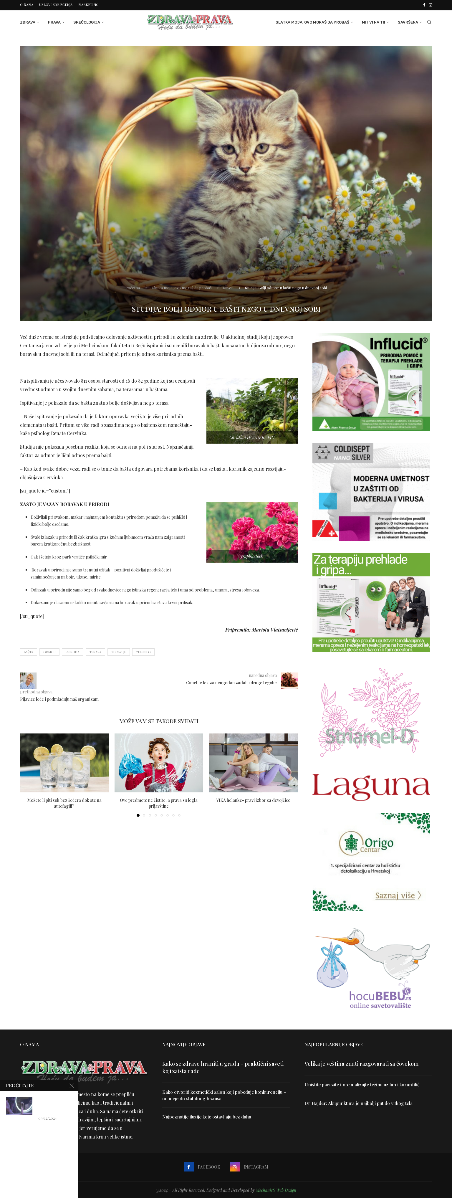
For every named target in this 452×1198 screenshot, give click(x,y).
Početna (132, 286)
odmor (49, 651)
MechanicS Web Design (276, 1189)
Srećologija (86, 21)
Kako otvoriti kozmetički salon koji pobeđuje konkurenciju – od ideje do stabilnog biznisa (224, 1094)
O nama (26, 4)
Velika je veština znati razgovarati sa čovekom (361, 1062)
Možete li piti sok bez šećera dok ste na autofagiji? (64, 802)
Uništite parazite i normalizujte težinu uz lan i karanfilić (363, 1083)
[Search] (429, 21)
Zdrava (27, 21)
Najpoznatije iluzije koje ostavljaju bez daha (208, 1116)
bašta (28, 651)
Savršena (408, 21)
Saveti (228, 286)
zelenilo (143, 651)
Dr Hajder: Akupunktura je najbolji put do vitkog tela (360, 1102)
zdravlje (118, 651)
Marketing (88, 4)
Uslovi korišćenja (55, 4)
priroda (73, 651)
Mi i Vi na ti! (373, 21)
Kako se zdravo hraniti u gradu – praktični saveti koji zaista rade (223, 1066)
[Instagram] (430, 4)
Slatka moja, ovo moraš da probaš (312, 21)
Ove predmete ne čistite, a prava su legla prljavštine (159, 802)
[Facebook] (424, 4)
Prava (54, 21)
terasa (95, 651)
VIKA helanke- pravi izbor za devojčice (253, 799)
